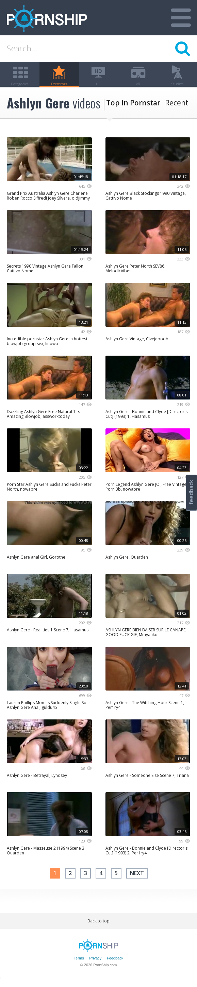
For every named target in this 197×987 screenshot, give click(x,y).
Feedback (115, 964)
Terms (79, 964)
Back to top (98, 927)
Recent (176, 109)
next (137, 879)
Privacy (95, 964)
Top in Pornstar (133, 109)
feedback (191, 492)
